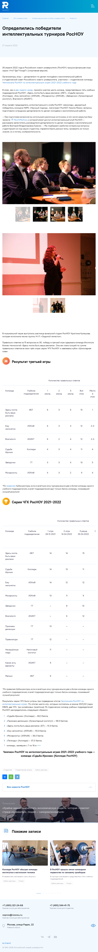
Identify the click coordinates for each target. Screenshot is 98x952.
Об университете (20, 18)
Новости (73, 18)
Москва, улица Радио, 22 (20, 924)
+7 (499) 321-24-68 (12, 905)
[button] (93, 144)
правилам (11, 486)
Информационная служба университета (48, 18)
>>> (39, 745)
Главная (5, 18)
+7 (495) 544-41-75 (60, 905)
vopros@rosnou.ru (12, 914)
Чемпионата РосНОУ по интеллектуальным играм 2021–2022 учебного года (39, 82)
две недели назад (24, 90)
